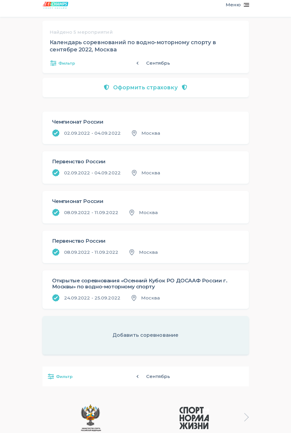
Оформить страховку (145, 87)
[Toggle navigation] (235, 5)
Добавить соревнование (145, 335)
